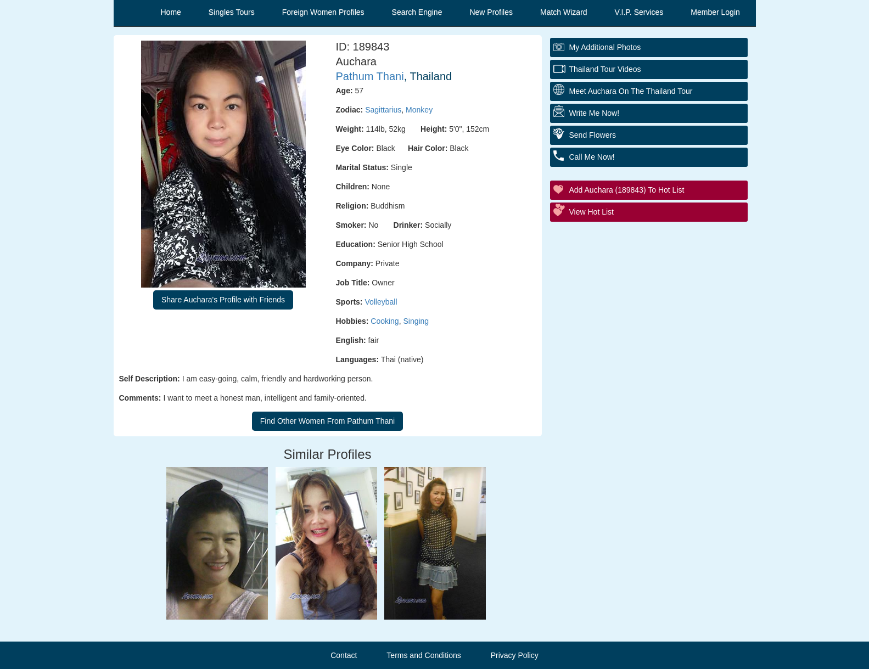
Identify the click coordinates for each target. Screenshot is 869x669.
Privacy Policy (515, 655)
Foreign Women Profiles (323, 12)
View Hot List (591, 211)
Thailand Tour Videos (605, 69)
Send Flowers (592, 135)
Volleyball (381, 301)
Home (171, 12)
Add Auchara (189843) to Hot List (627, 189)
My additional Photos (605, 47)
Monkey (419, 109)
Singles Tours (232, 12)
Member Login (715, 12)
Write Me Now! (594, 113)
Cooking (385, 321)
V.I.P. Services (639, 12)
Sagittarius (383, 109)
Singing (416, 321)
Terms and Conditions (423, 655)
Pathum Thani (370, 76)
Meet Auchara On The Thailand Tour (631, 91)
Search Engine (417, 12)
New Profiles (491, 12)
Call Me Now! (592, 157)
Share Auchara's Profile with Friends (223, 299)
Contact (343, 655)
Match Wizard (563, 12)
